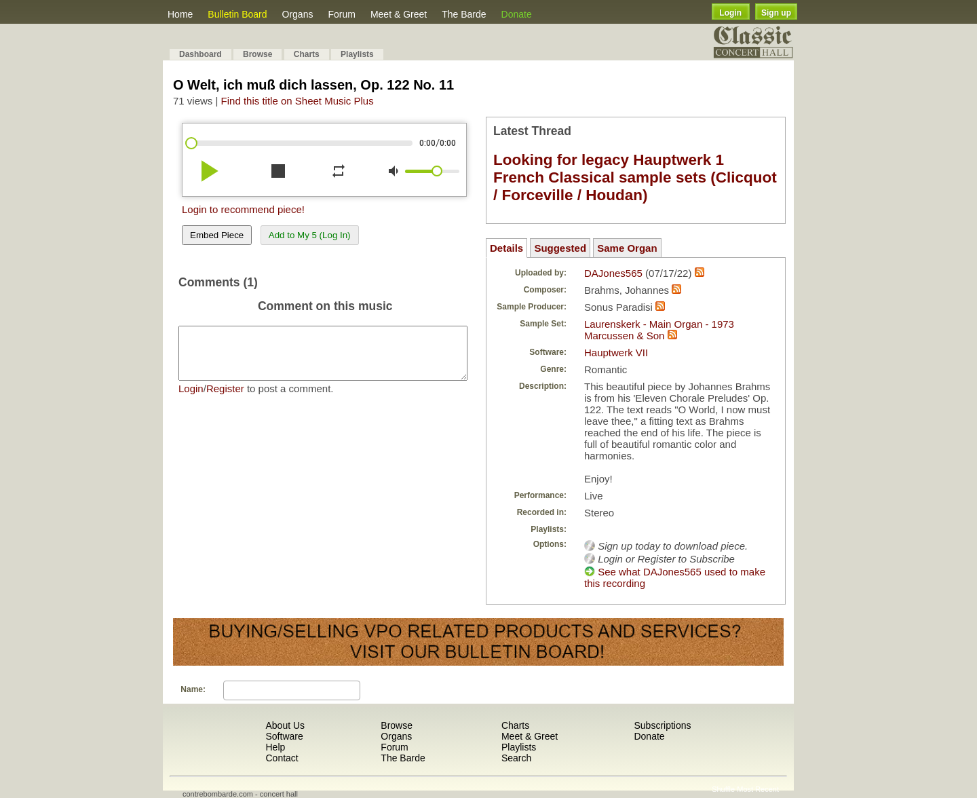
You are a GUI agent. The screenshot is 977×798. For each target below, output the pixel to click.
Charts (307, 54)
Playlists (357, 54)
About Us (285, 725)
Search (516, 758)
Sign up (776, 13)
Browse (257, 54)
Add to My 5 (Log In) (310, 235)
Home (180, 14)
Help (275, 747)
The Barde (464, 14)
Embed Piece (217, 235)
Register (225, 398)
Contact (281, 758)
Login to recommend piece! (243, 209)
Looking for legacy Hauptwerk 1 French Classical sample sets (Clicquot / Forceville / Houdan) (635, 177)
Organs (297, 14)
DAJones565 (613, 273)
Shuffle (723, 789)
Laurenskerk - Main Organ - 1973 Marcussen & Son (659, 329)
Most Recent (758, 789)
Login (730, 13)
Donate (516, 14)
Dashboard (200, 54)
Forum (341, 14)
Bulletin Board (237, 14)
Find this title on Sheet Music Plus (297, 101)
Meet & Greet (398, 14)
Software (284, 736)
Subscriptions (662, 725)
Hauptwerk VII (616, 352)
